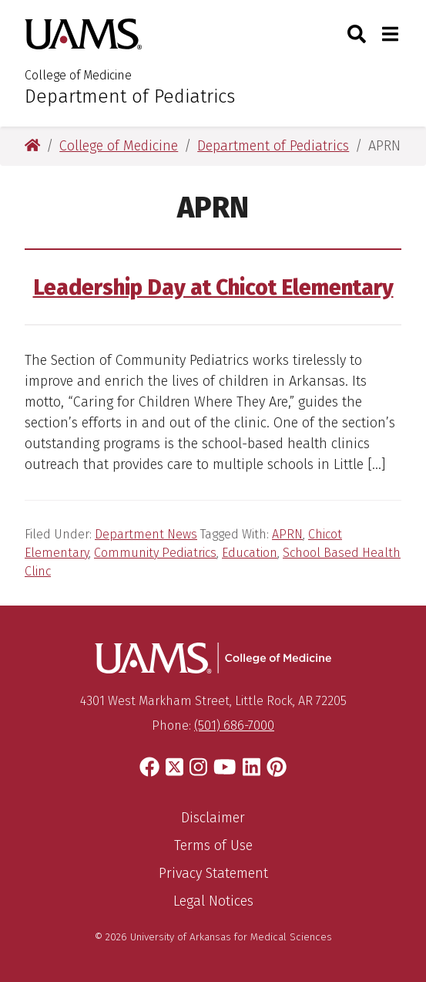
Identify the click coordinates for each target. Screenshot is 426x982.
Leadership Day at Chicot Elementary (213, 287)
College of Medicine (78, 75)
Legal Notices (213, 901)
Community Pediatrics (155, 552)
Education (249, 552)
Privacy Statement (213, 873)
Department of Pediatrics (130, 96)
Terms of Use (213, 845)
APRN (287, 534)
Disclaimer (213, 817)
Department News (146, 534)
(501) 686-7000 (234, 725)
